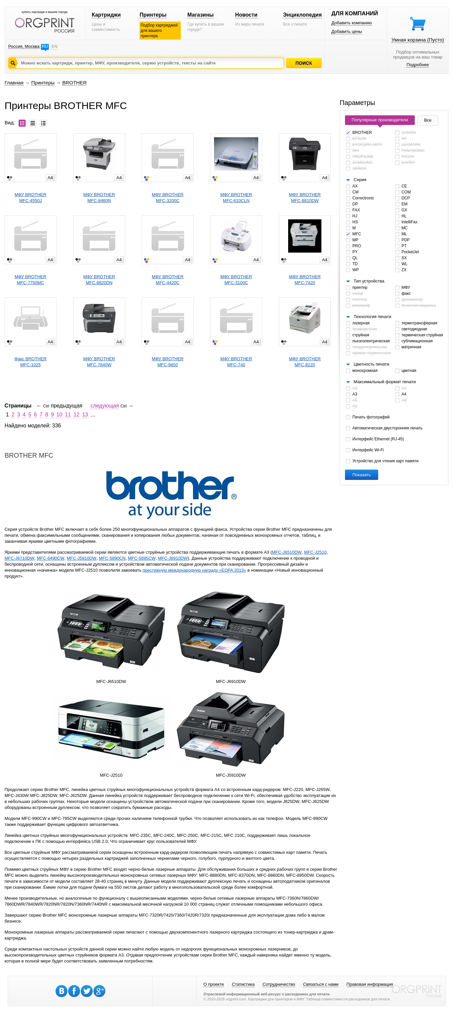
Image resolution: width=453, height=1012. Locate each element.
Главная (14, 82)
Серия (360, 179)
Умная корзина (418, 40)
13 (85, 414)
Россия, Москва (24, 46)
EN (54, 46)
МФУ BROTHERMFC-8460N (99, 197)
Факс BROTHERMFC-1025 (30, 361)
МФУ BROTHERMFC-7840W (99, 361)
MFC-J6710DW (20, 558)
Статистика (243, 984)
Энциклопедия (302, 15)
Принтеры (153, 15)
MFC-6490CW (50, 558)
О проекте (213, 984)
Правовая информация (370, 984)
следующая (104, 405)
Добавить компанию (351, 22)
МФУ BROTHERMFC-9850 (167, 361)
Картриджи (106, 15)
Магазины (200, 15)
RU (45, 46)
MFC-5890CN (112, 558)
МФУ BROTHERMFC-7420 (305, 279)
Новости (246, 15)
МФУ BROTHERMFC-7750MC (30, 279)
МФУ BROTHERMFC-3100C (236, 279)
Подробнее (417, 64)
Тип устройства (369, 281)
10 (59, 414)
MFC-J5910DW (82, 558)
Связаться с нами (321, 984)
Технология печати (372, 316)
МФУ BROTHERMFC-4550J (30, 197)
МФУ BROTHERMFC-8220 (305, 361)
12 (76, 414)
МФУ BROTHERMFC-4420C (167, 279)
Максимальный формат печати (385, 381)
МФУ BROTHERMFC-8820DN (99, 279)
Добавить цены (346, 31)
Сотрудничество (279, 984)
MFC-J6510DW (287, 552)
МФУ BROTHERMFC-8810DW (305, 197)
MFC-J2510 (315, 552)
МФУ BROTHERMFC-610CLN (236, 197)
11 (68, 414)
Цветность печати (371, 364)
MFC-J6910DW (173, 558)
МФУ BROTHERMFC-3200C (167, 197)
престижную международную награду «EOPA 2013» (194, 570)
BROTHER (74, 82)
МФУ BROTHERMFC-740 (236, 361)
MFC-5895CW (142, 558)
